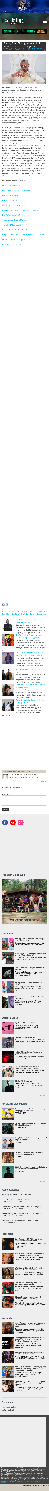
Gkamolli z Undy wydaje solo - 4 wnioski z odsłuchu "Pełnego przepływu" (28, 1298)
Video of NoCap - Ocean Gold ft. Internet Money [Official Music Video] (24, 342)
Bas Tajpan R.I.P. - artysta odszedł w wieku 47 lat (29, 968)
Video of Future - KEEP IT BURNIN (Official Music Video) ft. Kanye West (24, 260)
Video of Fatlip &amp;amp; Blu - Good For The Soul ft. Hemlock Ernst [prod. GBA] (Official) (24, 533)
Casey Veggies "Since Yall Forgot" (14, 220)
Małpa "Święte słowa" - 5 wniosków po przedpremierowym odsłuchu (30, 1254)
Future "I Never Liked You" (11, 186)
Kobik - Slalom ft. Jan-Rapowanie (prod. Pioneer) (28, 1053)
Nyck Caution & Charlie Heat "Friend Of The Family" (20, 210)
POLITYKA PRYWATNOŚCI (25, 1481)
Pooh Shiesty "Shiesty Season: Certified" (16, 191)
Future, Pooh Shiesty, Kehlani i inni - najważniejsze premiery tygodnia (22, 45)
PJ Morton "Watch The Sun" (12, 245)
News (22, 48)
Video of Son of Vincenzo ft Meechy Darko (24, 397)
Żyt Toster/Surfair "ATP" (24, 1023)
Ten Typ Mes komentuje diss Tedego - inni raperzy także (30, 939)
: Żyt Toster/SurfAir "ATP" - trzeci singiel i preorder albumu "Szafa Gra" (21, 1201)
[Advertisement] (24, 743)
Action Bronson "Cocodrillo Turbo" (14, 205)
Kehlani (20, 612)
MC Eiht (40, 612)
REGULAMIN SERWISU (8, 1481)
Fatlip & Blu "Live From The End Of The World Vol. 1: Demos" (23, 235)
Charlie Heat (24, 614)
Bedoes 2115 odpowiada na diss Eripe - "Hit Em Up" (31, 998)
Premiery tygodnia (36, 48)
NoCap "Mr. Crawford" (10, 200)
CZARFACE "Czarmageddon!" (12, 225)
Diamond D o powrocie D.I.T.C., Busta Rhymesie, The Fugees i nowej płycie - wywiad (30, 1383)
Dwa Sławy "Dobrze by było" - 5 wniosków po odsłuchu (28, 1283)
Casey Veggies (41, 614)
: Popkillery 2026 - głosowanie (17, 1195)
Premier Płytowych (37, 176)
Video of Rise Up (24, 561)
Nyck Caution (15, 614)
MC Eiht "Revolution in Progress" (13, 240)
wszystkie (43, 1095)
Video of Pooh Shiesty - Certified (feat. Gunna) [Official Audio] (24, 288)
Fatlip (45, 612)
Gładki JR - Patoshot (23, 1081)
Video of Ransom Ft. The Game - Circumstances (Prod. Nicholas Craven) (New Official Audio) (24, 506)
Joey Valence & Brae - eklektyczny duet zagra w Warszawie (31, 1139)
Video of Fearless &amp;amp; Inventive (24, 479)
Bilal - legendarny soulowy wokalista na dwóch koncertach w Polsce (31, 1168)
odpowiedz (42, 781)
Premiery (27, 48)
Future (4, 612)
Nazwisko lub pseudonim (11, 788)
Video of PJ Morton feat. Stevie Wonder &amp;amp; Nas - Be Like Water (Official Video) (24, 588)
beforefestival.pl (9, 1410)
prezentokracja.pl (9, 1407)
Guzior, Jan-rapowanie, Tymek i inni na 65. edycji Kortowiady (30, 1124)
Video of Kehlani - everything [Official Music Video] (24, 315)
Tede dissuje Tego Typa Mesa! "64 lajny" (28, 983)
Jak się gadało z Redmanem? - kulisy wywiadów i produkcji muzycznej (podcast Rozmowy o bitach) (30, 1339)
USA (11, 48)
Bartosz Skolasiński (29, 50)
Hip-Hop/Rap (17, 48)
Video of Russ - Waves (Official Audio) (24, 424)
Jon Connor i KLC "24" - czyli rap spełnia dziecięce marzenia (28, 1240)
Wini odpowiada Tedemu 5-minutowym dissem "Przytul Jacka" (30, 954)
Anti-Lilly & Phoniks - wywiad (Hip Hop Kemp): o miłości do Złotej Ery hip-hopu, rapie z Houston (30, 1368)
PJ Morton (33, 612)
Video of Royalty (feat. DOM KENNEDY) (24, 452)
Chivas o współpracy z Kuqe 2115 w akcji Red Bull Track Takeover (29, 1353)
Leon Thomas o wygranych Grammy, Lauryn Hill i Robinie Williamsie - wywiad (30, 1324)
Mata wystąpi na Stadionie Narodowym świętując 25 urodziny (30, 1110)
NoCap (26, 612)
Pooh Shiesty (6, 614)
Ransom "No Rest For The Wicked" (14, 230)
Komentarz (6, 794)
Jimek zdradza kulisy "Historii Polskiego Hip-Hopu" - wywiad (27, 1067)
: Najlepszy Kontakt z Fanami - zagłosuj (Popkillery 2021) (21, 1221)
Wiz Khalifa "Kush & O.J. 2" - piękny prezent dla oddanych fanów (29, 1269)
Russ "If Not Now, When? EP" (12, 215)
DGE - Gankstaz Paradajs (25, 1037)
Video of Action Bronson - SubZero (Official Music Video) (24, 370)
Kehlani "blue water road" (11, 196)
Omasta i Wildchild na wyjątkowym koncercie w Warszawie (29, 1153)
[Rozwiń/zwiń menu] (45, 21)
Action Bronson (12, 612)
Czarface (32, 614)
